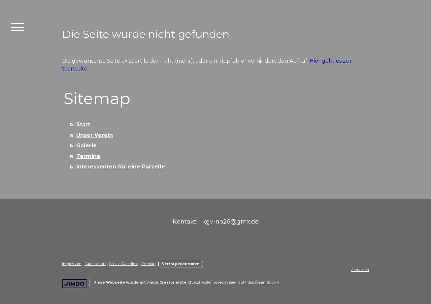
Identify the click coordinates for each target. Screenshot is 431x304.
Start (83, 124)
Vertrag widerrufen (180, 264)
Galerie (86, 145)
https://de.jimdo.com (262, 282)
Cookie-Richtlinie (123, 264)
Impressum (72, 264)
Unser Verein (94, 135)
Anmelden (360, 270)
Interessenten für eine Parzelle (120, 167)
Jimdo (74, 283)
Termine (88, 156)
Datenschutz (95, 264)
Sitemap (148, 264)
